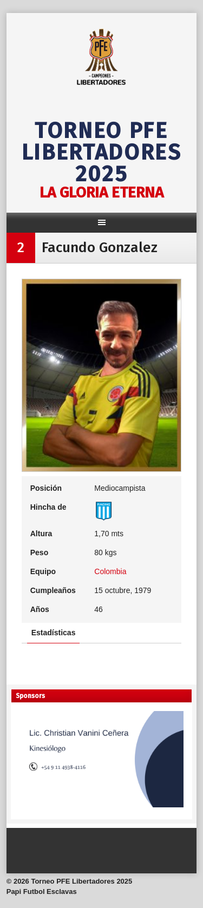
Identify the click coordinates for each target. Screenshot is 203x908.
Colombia (110, 571)
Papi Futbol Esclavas (41, 891)
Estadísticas (53, 632)
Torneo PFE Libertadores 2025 (102, 152)
